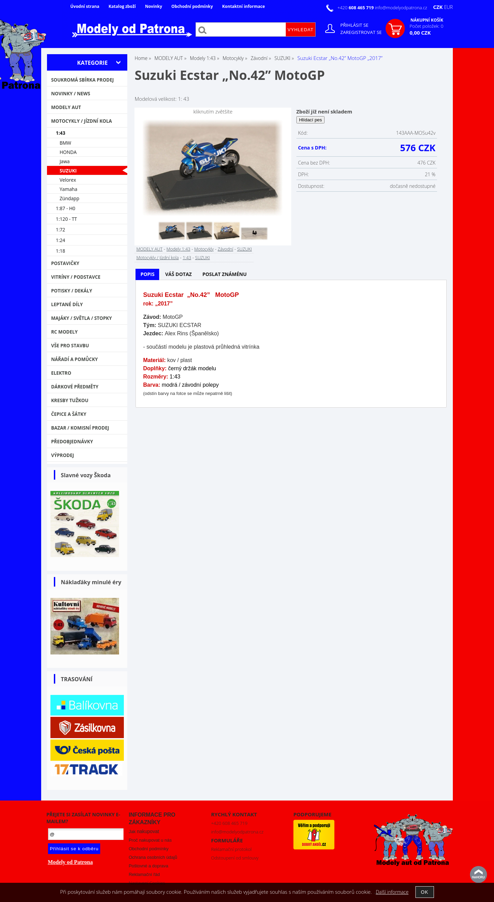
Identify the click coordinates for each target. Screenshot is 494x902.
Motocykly (204, 249)
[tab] (147, 274)
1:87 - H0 (65, 208)
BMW (65, 143)
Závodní (225, 249)
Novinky (153, 6)
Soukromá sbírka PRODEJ (82, 80)
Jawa (65, 161)
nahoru (478, 874)
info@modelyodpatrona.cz (401, 7)
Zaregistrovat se (361, 32)
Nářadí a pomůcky (74, 359)
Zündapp (69, 198)
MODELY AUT (149, 249)
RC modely (64, 332)
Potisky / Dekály (71, 291)
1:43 (187, 257)
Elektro (61, 373)
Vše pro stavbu (70, 345)
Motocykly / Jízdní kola (157, 257)
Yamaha (69, 189)
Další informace (392, 892)
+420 (356, 7)
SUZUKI (244, 249)
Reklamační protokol (231, 849)
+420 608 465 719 (229, 823)
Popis (147, 274)
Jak (144, 831)
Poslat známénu (224, 274)
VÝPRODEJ (62, 455)
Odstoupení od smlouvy (234, 858)
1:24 (60, 240)
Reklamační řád (144, 874)
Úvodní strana (84, 6)
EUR (448, 7)
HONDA (68, 152)
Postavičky (65, 263)
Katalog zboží (122, 6)
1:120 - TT (66, 219)
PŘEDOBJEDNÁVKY (72, 441)
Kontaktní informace (243, 6)
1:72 (60, 229)
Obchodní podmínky (192, 6)
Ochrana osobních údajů (153, 857)
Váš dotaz (178, 274)
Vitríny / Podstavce (76, 277)
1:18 (60, 251)
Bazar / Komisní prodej (80, 428)
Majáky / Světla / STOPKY (81, 318)
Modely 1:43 (178, 249)
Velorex (68, 180)
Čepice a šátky (68, 414)
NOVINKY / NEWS (70, 94)
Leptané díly (67, 304)
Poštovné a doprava (148, 865)
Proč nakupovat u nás (150, 840)
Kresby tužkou (70, 400)
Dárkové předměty (74, 387)
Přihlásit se (354, 25)
